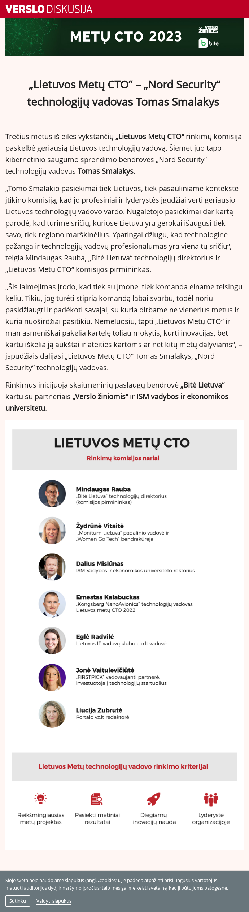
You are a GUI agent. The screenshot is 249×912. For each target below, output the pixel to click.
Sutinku (17, 901)
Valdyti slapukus (53, 901)
